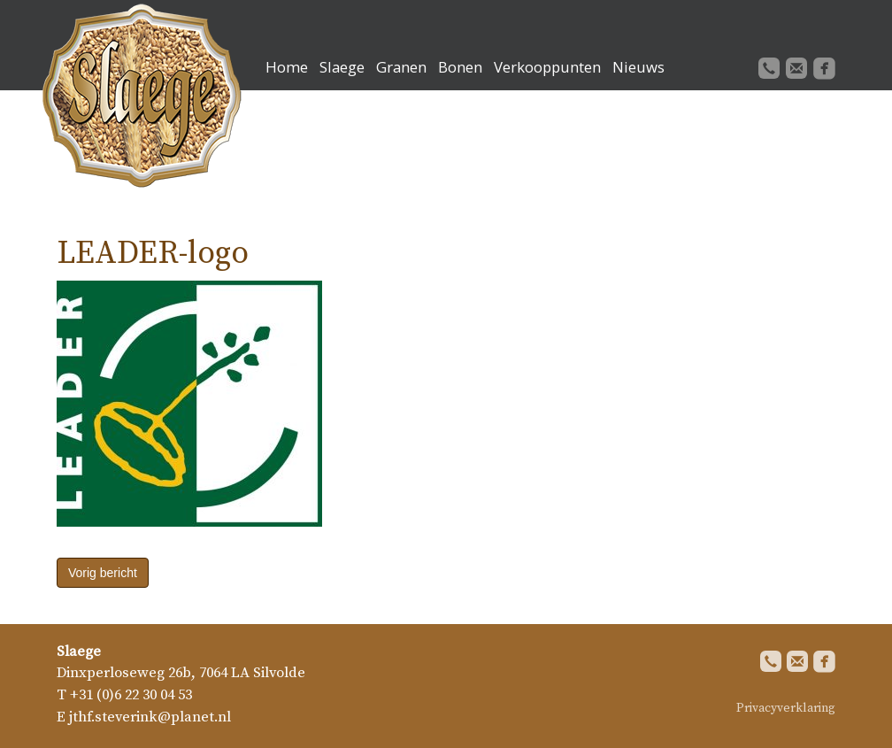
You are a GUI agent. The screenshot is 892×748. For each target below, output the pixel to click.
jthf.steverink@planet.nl (150, 717)
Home (286, 67)
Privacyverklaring (785, 708)
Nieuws (638, 67)
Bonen (460, 67)
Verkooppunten (547, 67)
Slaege (342, 67)
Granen (401, 67)
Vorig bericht (102, 573)
